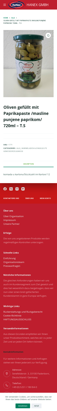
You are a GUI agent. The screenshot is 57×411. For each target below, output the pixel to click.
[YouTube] (23, 188)
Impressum (9, 220)
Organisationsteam (13, 262)
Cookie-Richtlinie (12, 315)
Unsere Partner (11, 223)
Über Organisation (13, 216)
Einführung (9, 258)
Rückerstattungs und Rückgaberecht (22, 311)
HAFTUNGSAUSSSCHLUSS (17, 319)
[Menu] (4, 5)
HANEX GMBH (38, 4)
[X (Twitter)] (11, 188)
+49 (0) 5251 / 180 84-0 (24, 387)
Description (28, 164)
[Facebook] (5, 188)
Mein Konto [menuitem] (45, 198)
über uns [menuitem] (29, 198)
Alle (18, 148)
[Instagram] (17, 188)
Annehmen (22, 406)
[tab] (28, 164)
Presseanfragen (11, 265)
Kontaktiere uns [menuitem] (11, 198)
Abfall (36, 406)
